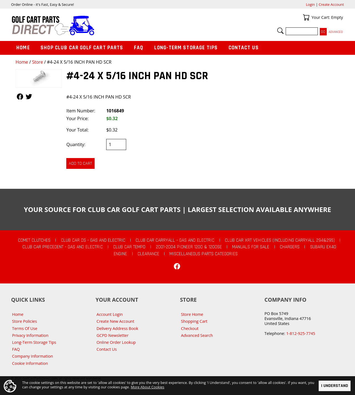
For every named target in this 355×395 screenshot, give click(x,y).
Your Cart (306, 17)
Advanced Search (197, 335)
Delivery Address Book (117, 328)
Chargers (290, 247)
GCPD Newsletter (112, 335)
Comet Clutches (34, 240)
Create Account (331, 4)
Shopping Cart (194, 321)
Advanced (336, 32)
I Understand (334, 386)
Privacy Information (30, 335)
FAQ (138, 47)
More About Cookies (147, 386)
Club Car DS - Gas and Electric (93, 240)
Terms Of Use (24, 328)
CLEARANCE (148, 254)
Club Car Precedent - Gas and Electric (62, 247)
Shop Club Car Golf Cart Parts (81, 47)
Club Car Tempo (129, 247)
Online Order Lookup (116, 342)
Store (37, 62)
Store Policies (24, 321)
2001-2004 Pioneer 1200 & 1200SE (189, 247)
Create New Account (115, 321)
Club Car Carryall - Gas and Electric (175, 240)
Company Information (32, 356)
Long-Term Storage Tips (186, 47)
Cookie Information (30, 363)
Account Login (110, 314)
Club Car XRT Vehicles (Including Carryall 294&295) (280, 240)
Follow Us (20, 96)
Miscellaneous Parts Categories (203, 254)
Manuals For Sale (250, 247)
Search (280, 30)
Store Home (192, 314)
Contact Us (244, 47)
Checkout (190, 328)
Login (310, 4)
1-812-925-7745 (300, 333)
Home (22, 62)
